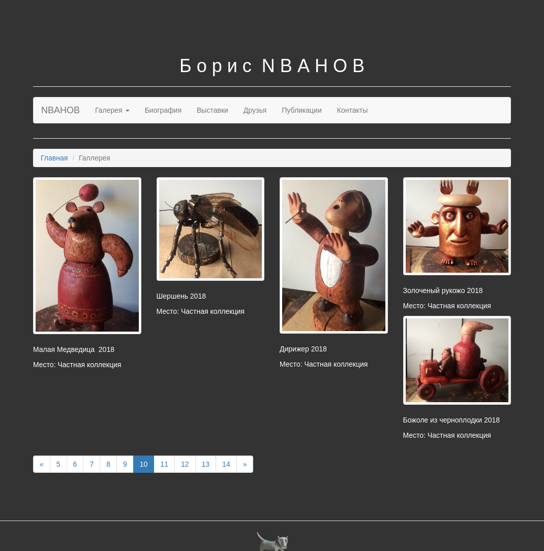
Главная (54, 158)
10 (144, 464)
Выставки (212, 110)
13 (206, 464)
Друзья (255, 110)
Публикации (301, 110)
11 (164, 464)
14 (226, 464)
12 (185, 464)
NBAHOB (60, 110)
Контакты (352, 110)
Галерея (112, 110)
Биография (163, 110)
